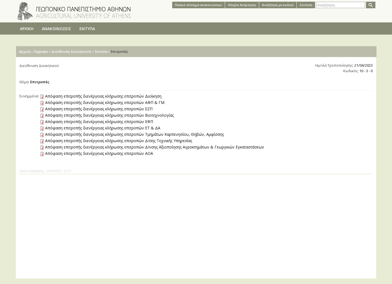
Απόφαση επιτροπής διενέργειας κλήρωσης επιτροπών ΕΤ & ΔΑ (102, 128)
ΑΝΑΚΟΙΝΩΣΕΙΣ (56, 28)
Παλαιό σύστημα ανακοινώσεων (198, 5)
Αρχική (24, 51)
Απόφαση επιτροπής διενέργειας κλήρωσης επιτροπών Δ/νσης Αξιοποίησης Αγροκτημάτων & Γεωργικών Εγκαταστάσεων (154, 147)
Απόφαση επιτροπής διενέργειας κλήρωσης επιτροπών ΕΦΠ (99, 121)
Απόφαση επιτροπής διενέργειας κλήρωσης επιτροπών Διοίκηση (103, 96)
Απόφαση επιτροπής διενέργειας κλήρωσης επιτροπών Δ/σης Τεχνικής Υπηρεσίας (118, 140)
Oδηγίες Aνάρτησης (242, 5)
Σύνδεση (306, 5)
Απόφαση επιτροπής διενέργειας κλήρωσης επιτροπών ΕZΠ (99, 108)
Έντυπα (101, 51)
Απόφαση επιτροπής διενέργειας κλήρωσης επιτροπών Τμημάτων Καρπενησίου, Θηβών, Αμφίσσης (134, 134)
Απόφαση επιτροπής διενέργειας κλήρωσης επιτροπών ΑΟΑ (99, 153)
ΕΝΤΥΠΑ (87, 28)
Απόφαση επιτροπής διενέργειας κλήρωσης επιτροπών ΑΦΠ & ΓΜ (104, 102)
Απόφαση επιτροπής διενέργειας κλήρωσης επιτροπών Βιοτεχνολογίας (109, 115)
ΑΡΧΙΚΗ (26, 28)
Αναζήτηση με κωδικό (278, 5)
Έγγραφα (41, 51)
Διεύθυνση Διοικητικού (71, 51)
